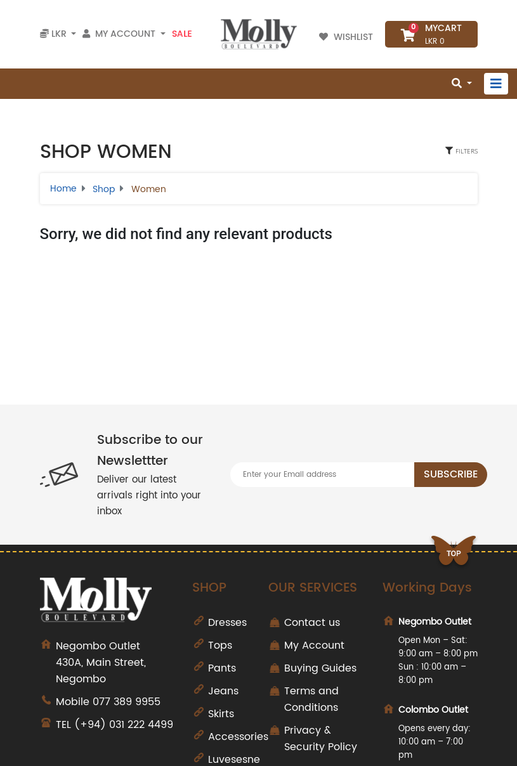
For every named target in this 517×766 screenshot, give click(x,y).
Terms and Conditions (311, 699)
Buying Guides (320, 668)
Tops (220, 645)
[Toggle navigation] (496, 83)
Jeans (223, 691)
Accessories (238, 737)
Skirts (221, 714)
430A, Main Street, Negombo (114, 662)
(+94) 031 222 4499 (123, 725)
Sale (182, 34)
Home (63, 188)
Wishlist (347, 37)
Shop (104, 189)
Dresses (227, 622)
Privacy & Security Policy (320, 738)
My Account (314, 645)
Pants (222, 668)
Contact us (312, 622)
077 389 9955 (126, 702)
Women (148, 189)
